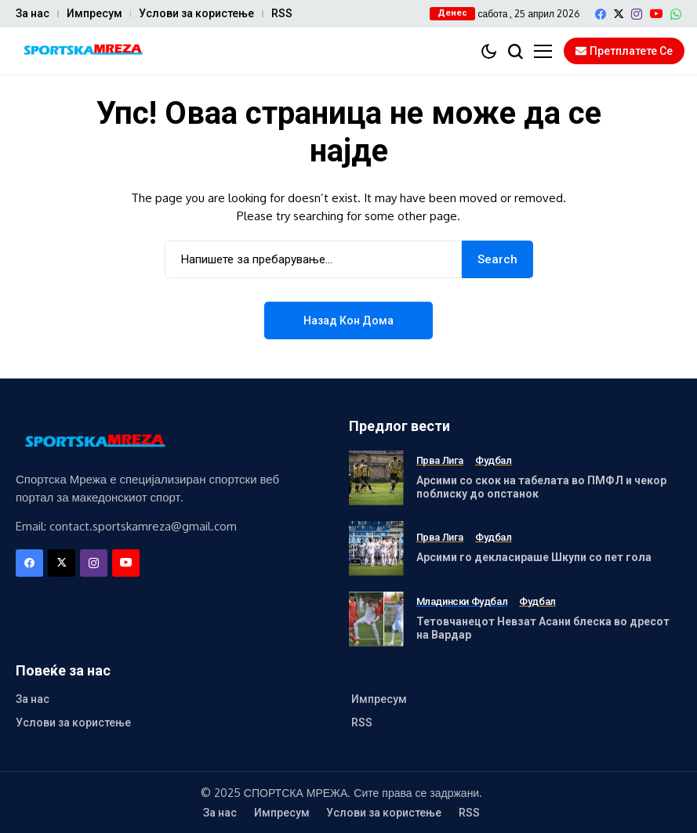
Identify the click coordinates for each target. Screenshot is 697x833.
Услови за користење (196, 13)
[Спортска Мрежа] (82, 51)
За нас (32, 13)
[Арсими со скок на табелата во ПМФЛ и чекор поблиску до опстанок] (376, 478)
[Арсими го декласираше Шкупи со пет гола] (376, 548)
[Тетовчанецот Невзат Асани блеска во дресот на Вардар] (376, 619)
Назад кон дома (348, 320)
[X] (618, 13)
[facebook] (600, 14)
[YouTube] (656, 13)
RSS (281, 13)
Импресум (94, 13)
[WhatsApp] (675, 14)
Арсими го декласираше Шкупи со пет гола (534, 557)
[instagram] (636, 14)
